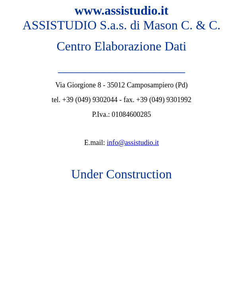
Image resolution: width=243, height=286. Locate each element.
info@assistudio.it (133, 143)
